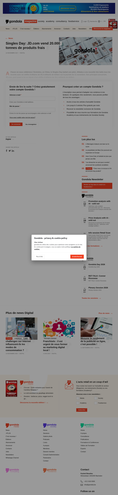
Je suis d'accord (77, 256)
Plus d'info (39, 256)
